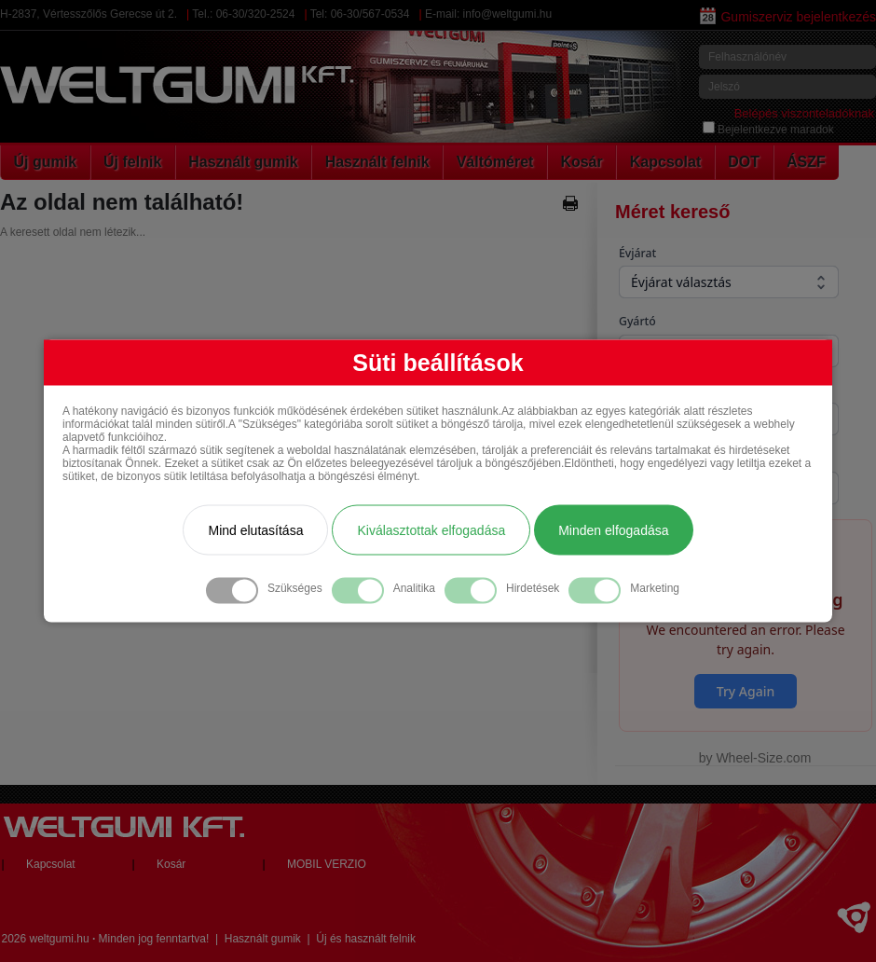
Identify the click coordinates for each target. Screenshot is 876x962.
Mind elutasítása (255, 530)
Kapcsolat (665, 162)
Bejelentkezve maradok (768, 129)
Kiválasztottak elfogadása (431, 530)
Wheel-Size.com (763, 757)
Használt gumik (242, 162)
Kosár (581, 162)
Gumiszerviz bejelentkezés (788, 16)
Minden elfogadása (613, 530)
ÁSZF (806, 162)
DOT (744, 162)
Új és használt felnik (366, 938)
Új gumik (45, 162)
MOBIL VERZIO (326, 864)
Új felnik (132, 162)
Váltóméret (495, 162)
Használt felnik (377, 162)
